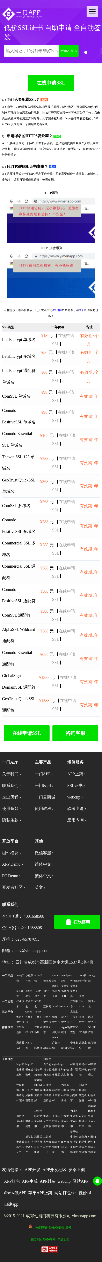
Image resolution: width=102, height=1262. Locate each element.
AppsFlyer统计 (65, 1030)
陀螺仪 (38, 1047)
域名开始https (38, 1072)
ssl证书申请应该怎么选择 (83, 1093)
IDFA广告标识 (56, 1042)
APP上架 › (76, 774)
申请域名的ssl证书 (20, 1147)
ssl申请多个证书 (74, 1069)
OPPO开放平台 (29, 1016)
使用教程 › (44, 808)
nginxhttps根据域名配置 (56, 1069)
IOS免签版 (29, 994)
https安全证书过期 (20, 1069)
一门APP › (44, 774)
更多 (81, 996)
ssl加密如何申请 (56, 1147)
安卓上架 (76, 1169)
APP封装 (48, 1181)
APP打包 (20, 978)
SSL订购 (57, 310)
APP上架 (92, 978)
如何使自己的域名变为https (47, 1067)
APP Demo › (12, 864)
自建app (11, 1204)
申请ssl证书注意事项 (47, 1121)
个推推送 (74, 1045)
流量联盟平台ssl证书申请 (38, 1144)
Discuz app (56, 978)
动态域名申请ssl (56, 1095)
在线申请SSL (51, 83)
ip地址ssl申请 (92, 1098)
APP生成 (30, 1181)
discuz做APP (15, 1193)
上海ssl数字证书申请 (56, 1121)
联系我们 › (11, 785)
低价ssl (85, 1193)
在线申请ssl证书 (65, 1121)
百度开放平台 (83, 1019)
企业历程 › (11, 797)
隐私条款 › (11, 820)
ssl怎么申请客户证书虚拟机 (47, 1093)
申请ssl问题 (30, 1124)
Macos (64, 1006)
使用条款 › (11, 808)
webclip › (75, 797)
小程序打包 (29, 978)
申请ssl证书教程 (83, 1069)
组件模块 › (11, 853)
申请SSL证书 (68, 50)
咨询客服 (75, 733)
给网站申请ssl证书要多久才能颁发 (74, 1142)
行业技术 (20, 1004)
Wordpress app (65, 978)
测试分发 (92, 1004)
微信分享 (47, 1030)
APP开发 (33, 1169)
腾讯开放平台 (92, 1019)
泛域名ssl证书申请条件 (30, 1144)
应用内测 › (76, 820)
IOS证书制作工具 (56, 991)
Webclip (74, 980)
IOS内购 (29, 1045)
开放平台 (74, 1004)
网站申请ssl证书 (20, 1121)
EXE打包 (38, 978)
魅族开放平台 (56, 1019)
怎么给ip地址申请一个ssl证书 (92, 1116)
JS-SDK (81, 1004)
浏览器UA (20, 1045)
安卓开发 (29, 1004)
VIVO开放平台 (38, 1016)
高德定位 (83, 1045)
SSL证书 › (76, 785)
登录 (81, 310)
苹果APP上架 (40, 1193)
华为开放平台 (20, 1019)
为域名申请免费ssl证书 (74, 1118)
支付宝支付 (74, 1030)
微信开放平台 (65, 1019)
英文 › (40, 887)
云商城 (47, 980)
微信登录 (92, 1045)
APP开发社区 (55, 1169)
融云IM (47, 1047)
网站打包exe (65, 1193)
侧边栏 (56, 1032)
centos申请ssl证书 (83, 1121)
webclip (64, 1181)
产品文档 (63, 1239)
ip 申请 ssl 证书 (65, 1147)
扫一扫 (29, 1032)
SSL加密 (19, 994)
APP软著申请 (83, 978)
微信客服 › (44, 853)
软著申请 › (76, 808)
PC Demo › (11, 875)
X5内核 (83, 1032)
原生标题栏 (20, 1030)
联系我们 (10, 904)
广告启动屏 (38, 1030)
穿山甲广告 (92, 1030)
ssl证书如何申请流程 (30, 1095)
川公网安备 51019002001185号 (52, 1227)
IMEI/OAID (65, 1047)
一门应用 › (44, 785)
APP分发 (47, 994)
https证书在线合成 (29, 1069)
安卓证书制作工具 (65, 991)
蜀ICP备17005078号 (43, 1239)
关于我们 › (11, 774)
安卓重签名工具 (74, 991)
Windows (56, 1006)
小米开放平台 (47, 1019)
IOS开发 (37, 1004)
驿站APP (80, 1181)
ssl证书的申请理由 (92, 1069)
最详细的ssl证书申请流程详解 (38, 1090)
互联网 (47, 1006)
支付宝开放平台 (74, 1016)
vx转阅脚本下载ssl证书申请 (92, 1144)
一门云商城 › (46, 797)
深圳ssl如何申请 (74, 1095)
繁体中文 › (44, 875)
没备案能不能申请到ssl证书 (20, 1093)
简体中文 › (44, 864)
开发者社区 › (13, 887)
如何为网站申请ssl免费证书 (83, 1144)
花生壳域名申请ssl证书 (38, 1118)
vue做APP (37, 994)
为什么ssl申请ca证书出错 (65, 1093)
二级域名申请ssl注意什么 (47, 1144)
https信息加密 (65, 1072)
